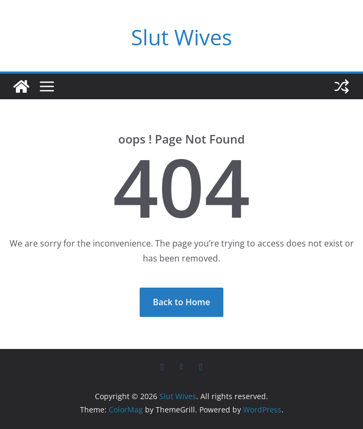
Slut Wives (181, 37)
